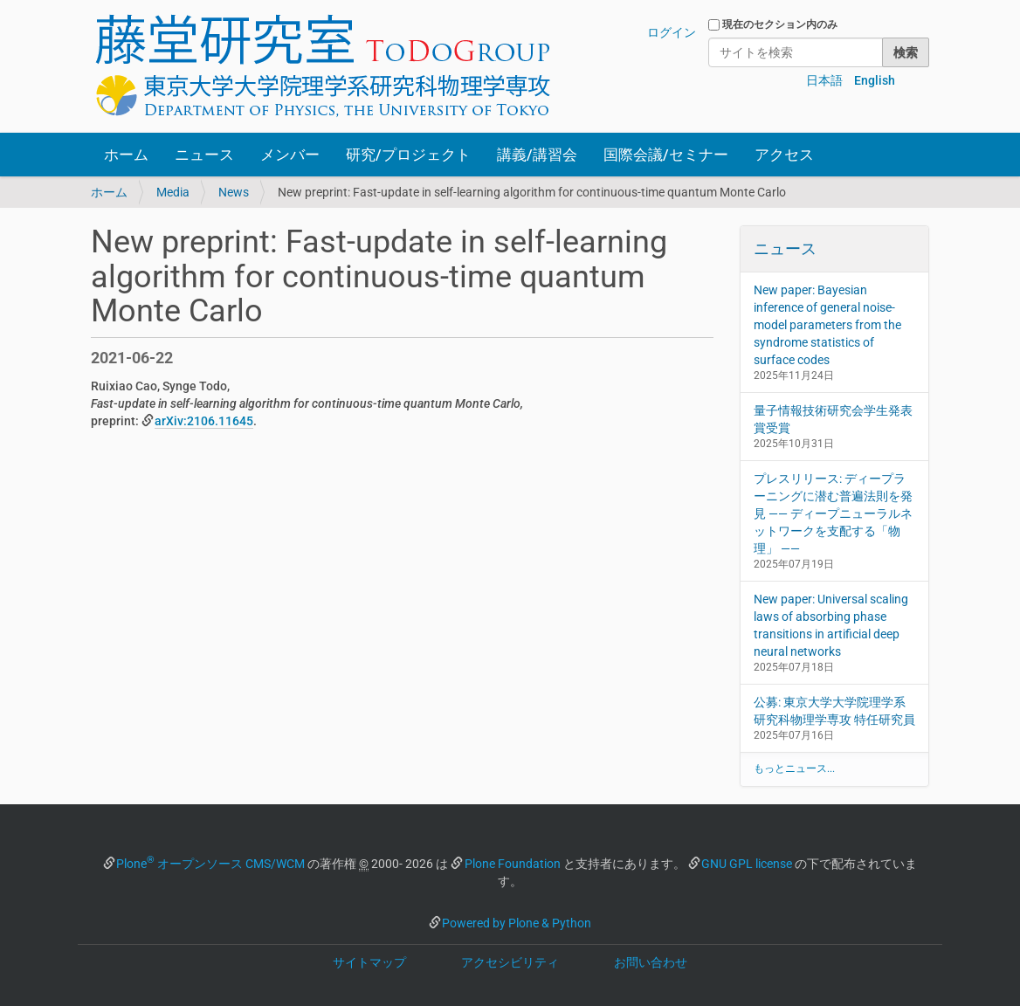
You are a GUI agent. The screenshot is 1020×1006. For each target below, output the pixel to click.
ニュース (204, 154)
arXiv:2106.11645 (204, 421)
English (874, 80)
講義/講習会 (537, 154)
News (233, 192)
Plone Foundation (513, 864)
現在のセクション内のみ (779, 24)
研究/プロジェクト (408, 154)
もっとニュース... (794, 768)
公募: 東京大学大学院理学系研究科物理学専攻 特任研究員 (834, 711)
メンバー (290, 154)
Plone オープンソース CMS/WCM (210, 864)
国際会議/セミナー (665, 154)
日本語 (824, 80)
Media (173, 192)
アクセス (784, 154)
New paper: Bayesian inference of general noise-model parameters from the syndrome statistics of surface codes (827, 325)
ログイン (671, 32)
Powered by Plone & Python (516, 923)
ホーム (126, 154)
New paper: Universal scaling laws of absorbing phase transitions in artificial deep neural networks (831, 625)
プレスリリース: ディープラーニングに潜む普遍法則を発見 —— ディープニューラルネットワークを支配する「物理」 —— (833, 513)
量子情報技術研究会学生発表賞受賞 (833, 419)
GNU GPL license (746, 864)
